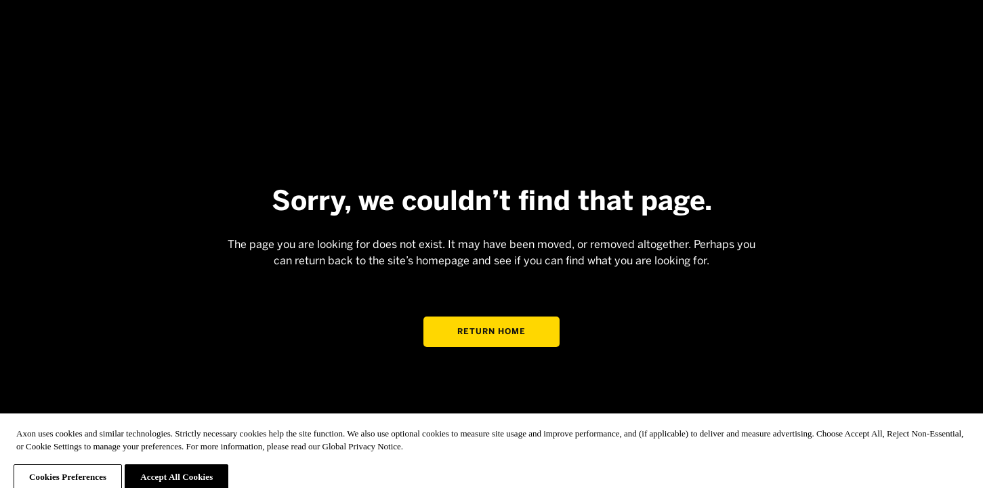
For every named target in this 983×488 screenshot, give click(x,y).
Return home (491, 331)
